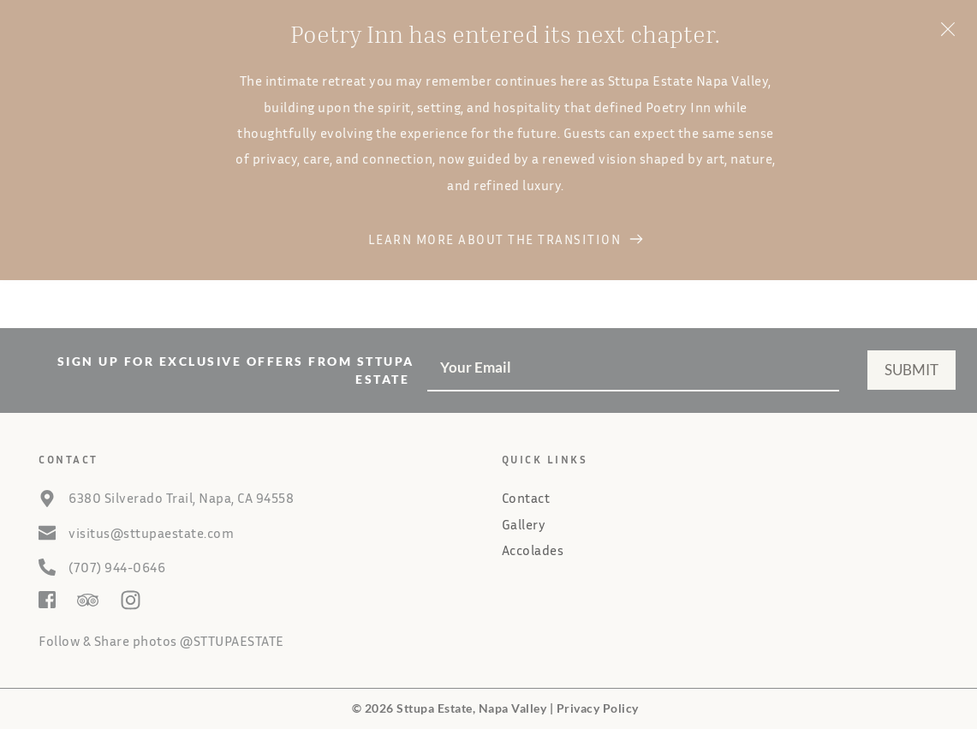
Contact (526, 497)
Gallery (524, 524)
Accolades (533, 550)
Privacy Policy (598, 708)
